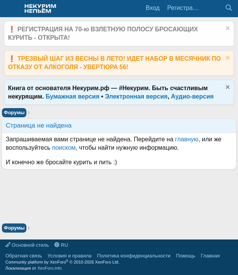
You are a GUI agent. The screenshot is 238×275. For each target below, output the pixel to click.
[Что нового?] (213, 8)
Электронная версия (136, 96)
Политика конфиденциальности (134, 256)
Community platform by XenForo (62, 262)
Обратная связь (23, 256)
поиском (64, 147)
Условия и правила (69, 256)
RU (61, 245)
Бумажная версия (72, 96)
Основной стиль (27, 245)
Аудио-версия (192, 96)
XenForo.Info (49, 268)
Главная (210, 256)
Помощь (185, 256)
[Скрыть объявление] (226, 29)
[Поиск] (228, 8)
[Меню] (11, 8)
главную (187, 139)
